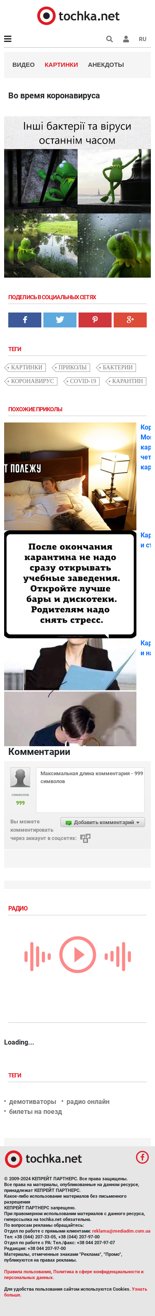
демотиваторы (32, 1102)
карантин (127, 381)
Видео (23, 64)
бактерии (118, 367)
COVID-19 (83, 381)
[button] (126, 39)
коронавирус (32, 381)
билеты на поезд (35, 1112)
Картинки (61, 64)
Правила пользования (27, 1271)
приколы (73, 367)
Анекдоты (106, 64)
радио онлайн (88, 1102)
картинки (27, 367)
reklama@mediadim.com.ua (121, 1231)
